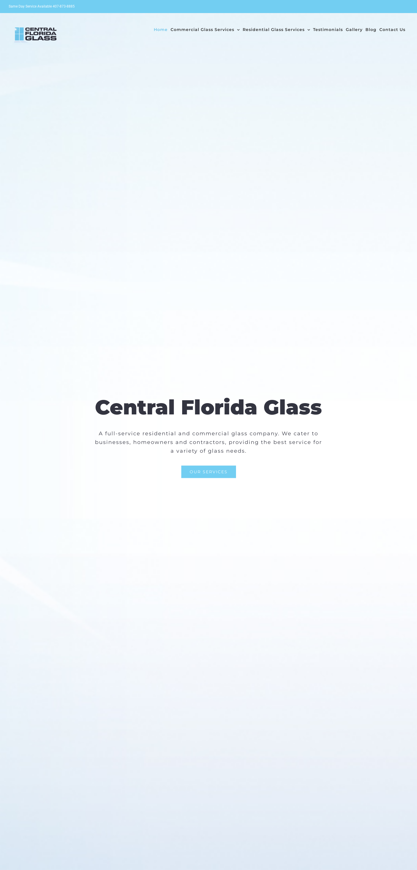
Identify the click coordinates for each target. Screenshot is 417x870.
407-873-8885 (64, 6)
